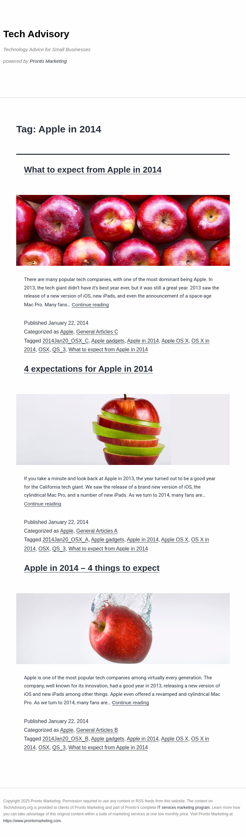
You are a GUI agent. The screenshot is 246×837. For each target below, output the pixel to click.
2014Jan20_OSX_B (65, 738)
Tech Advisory (36, 33)
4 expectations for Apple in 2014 (88, 369)
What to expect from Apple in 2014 (93, 170)
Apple (66, 331)
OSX (43, 349)
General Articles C (97, 331)
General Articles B (97, 730)
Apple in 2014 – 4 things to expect (92, 568)
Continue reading (90, 304)
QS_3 (59, 349)
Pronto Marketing (48, 61)
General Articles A (96, 531)
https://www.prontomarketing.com (32, 821)
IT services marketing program (183, 807)
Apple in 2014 (143, 341)
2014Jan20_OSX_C (66, 341)
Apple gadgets (107, 341)
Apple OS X (175, 341)
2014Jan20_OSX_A (65, 539)
